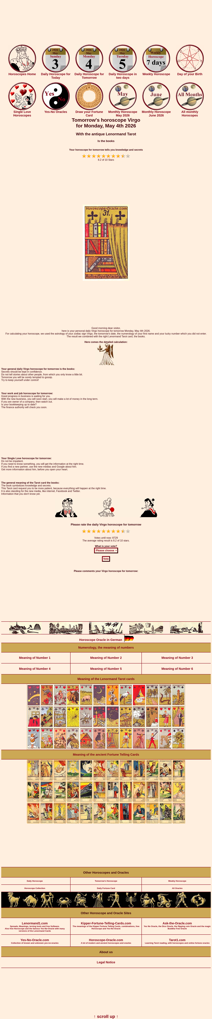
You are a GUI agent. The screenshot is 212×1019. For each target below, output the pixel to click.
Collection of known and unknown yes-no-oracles (34, 939)
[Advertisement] (106, 23)
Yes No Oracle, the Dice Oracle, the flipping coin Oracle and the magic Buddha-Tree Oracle (177, 924)
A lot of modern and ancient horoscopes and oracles (106, 939)
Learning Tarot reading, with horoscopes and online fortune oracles (177, 939)
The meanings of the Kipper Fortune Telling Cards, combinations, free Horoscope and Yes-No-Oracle (106, 924)
